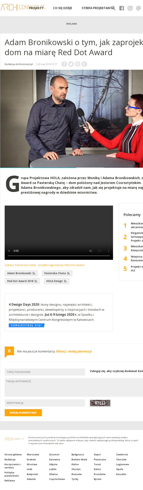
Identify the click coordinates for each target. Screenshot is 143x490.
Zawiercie (122, 454)
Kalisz (97, 469)
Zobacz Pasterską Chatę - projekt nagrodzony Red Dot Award (44, 265)
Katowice (54, 459)
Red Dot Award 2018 (20, 281)
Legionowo (122, 464)
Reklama (9, 480)
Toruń (97, 464)
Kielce (75, 464)
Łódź (29, 469)
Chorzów (121, 459)
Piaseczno (100, 459)
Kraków (31, 459)
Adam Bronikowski (19, 273)
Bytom (97, 479)
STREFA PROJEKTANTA (98, 8)
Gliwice (53, 474)
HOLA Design (54, 281)
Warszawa (33, 454)
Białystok (32, 474)
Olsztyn (76, 469)
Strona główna (13, 454)
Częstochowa (57, 479)
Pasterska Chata (55, 273)
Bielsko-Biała (79, 459)
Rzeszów (77, 474)
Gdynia (53, 464)
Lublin (52, 469)
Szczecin (54, 454)
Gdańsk (31, 479)
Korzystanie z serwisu (12, 466)
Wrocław (32, 464)
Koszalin (121, 474)
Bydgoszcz (78, 454)
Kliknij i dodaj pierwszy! (74, 351)
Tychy (75, 479)
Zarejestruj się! (26, 325)
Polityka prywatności (11, 474)
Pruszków (99, 474)
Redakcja (9, 459)
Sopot (97, 454)
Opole (119, 469)
